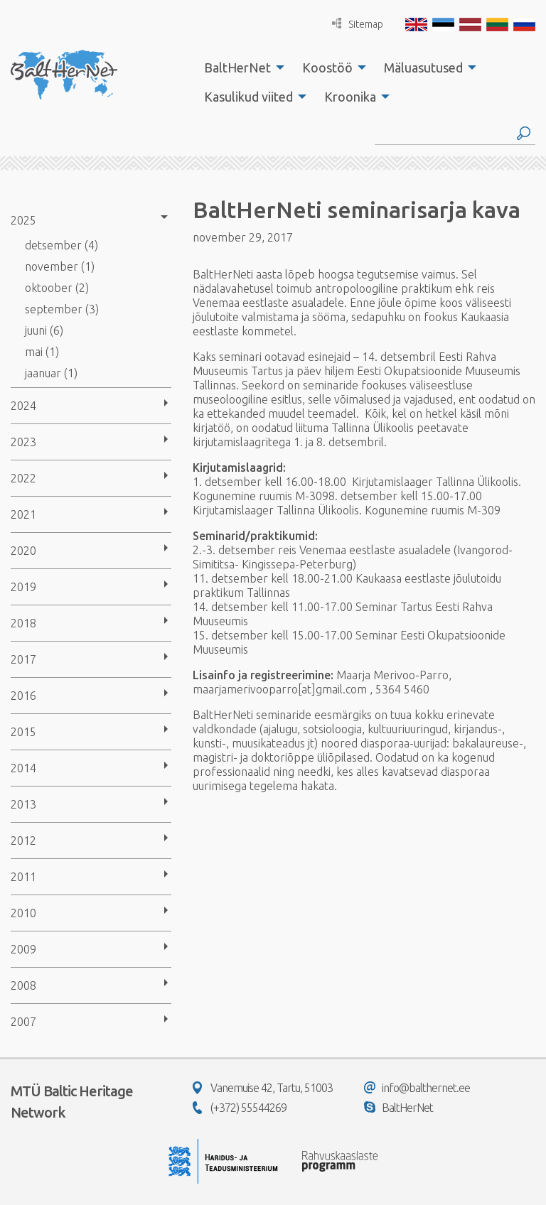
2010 (23, 913)
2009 (23, 949)
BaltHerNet (237, 67)
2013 (23, 804)
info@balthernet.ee (417, 1087)
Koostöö (327, 67)
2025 (23, 220)
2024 (23, 405)
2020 (23, 550)
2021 (23, 514)
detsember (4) (61, 245)
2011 (23, 876)
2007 (23, 1021)
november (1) (60, 266)
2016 (23, 695)
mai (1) (42, 351)
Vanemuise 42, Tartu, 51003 (263, 1087)
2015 (23, 731)
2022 (23, 478)
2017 (23, 659)
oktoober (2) (57, 287)
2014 (23, 768)
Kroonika (350, 97)
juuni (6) (44, 330)
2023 (23, 442)
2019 (23, 586)
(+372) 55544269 (240, 1107)
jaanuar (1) (51, 373)
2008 (23, 985)
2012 (23, 840)
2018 (23, 623)
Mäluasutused (423, 67)
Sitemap (357, 24)
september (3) (62, 309)
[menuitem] (240, 67)
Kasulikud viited (248, 97)
